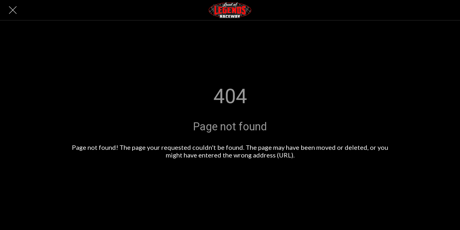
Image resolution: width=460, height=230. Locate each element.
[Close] (13, 10)
